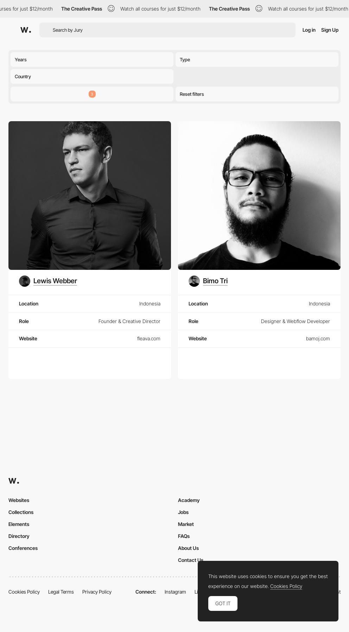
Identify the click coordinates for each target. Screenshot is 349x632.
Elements (18, 524)
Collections (20, 512)
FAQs (184, 536)
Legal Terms (61, 592)
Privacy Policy (97, 592)
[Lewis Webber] (48, 281)
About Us (188, 548)
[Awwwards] (25, 30)
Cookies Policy (24, 592)
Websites (18, 500)
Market (186, 524)
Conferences (23, 548)
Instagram (175, 592)
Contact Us (190, 560)
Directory (19, 536)
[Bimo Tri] (208, 281)
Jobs (183, 512)
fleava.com (148, 338)
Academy (189, 500)
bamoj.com (318, 338)
